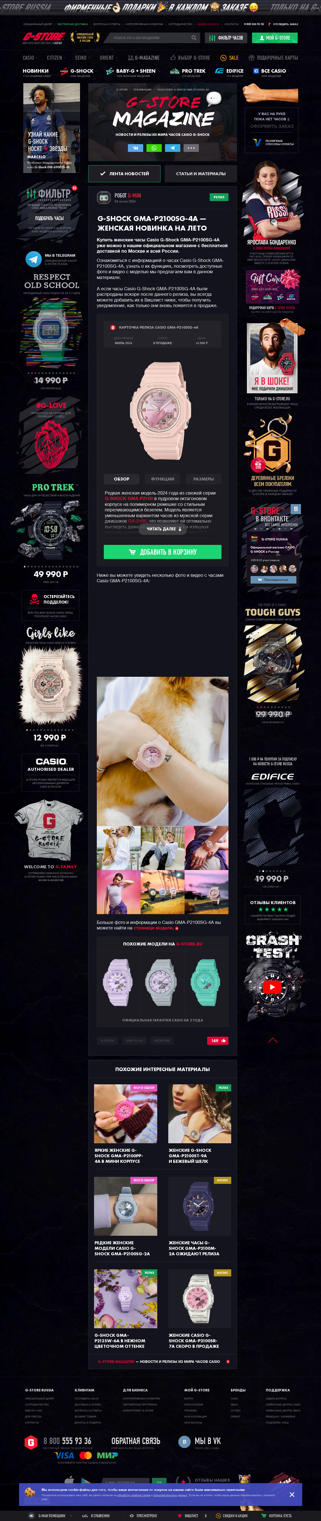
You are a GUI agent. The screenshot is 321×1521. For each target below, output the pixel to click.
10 (60, 373)
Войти (188, 1398)
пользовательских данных (170, 1495)
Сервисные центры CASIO (283, 1404)
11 (63, 373)
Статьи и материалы (201, 173)
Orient (107, 58)
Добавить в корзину (168, 552)
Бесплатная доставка (73, 24)
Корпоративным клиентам (144, 24)
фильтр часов (226, 38)
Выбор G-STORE (194, 58)
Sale (234, 58)
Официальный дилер (37, 24)
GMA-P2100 (134, 1040)
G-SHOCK (108, 1040)
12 (67, 373)
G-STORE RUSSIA (275, 539)
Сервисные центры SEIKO (283, 1410)
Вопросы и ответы (107, 24)
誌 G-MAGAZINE (143, 58)
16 (77, 566)
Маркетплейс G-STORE (138, 1410)
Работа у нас (33, 1410)
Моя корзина (193, 1404)
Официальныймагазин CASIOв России (85, 37)
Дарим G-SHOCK (208, 24)
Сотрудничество (180, 24)
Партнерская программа (140, 1404)
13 (70, 373)
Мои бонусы (193, 1422)
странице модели (153, 928)
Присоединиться (276, 580)
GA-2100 (137, 521)
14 (74, 373)
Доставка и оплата (88, 1404)
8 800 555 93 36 (254, 24)
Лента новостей (129, 173)
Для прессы (33, 1416)
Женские (162, 1040)
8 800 (67, 1442)
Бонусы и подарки (88, 1422)
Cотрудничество (37, 1404)
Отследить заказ (285, 24)
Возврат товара (85, 1416)
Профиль (190, 1410)
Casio (28, 58)
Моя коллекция (195, 1416)
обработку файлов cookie (133, 1495)
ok (159, 1482)
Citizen (54, 58)
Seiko (81, 58)
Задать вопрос (276, 1398)
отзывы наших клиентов (212, 1483)
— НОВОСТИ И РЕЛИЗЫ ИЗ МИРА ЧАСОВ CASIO (164, 1362)
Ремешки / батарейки (280, 1416)
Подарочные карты (277, 58)
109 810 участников (265, 560)
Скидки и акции (235, 1516)
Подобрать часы (277, 1422)
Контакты (231, 24)
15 (74, 566)
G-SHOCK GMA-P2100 (129, 499)
